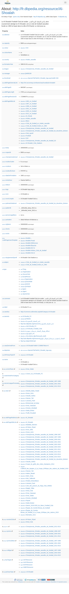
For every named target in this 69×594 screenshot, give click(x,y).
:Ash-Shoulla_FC (28, 326)
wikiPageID (6, 87)
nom (5, 194)
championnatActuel (9, 157)
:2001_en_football (28, 108)
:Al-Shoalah (27, 355)
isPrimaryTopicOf (8, 355)
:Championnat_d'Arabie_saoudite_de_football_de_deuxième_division (44, 131)
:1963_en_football (28, 101)
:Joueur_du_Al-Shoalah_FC (32, 373)
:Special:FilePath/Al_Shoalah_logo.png (36, 350)
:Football (26, 136)
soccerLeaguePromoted (10, 383)
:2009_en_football (28, 111)
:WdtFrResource (27, 567)
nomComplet (8, 198)
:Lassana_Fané (28, 400)
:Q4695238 (26, 73)
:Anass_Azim (27, 393)
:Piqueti (25, 500)
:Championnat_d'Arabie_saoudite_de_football (37, 69)
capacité (6, 152)
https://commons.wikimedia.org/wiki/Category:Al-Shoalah (38, 312)
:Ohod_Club (27, 490)
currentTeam (8, 369)
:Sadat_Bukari (27, 410)
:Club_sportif (27, 133)
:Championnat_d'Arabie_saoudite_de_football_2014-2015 (41, 456)
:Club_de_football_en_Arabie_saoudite (35, 123)
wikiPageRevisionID (9, 96)
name (5, 359)
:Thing (23, 269)
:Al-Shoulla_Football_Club (31, 328)
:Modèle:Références (29, 243)
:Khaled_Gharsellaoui (30, 481)
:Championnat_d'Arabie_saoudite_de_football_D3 (38, 140)
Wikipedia (20, 581)
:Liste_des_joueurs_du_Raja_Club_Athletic (36, 486)
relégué (8, 550)
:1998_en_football (28, 106)
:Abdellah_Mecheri (29, 424)
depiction (6, 350)
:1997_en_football (28, 103)
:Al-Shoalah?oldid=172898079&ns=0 (35, 345)
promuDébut (9, 541)
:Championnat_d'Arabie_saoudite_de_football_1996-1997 (41, 434)
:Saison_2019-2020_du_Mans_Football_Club (37, 505)
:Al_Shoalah (27, 417)
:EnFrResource (26, 565)
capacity (5, 43)
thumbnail (6, 78)
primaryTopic (9, 572)
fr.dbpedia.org (62, 16)
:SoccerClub (25, 274)
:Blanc (25, 121)
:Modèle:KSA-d (28, 253)
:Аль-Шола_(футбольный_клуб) (33, 336)
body (5, 148)
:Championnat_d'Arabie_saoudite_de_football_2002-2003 (41, 444)
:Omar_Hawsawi (28, 405)
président (7, 219)
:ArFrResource (26, 560)
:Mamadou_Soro (28, 515)
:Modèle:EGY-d (28, 248)
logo (5, 189)
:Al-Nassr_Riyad (28, 427)
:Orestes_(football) (29, 408)
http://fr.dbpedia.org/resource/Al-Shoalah (32, 11)
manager (6, 73)
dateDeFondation (9, 175)
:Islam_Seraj (27, 476)
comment (6, 298)
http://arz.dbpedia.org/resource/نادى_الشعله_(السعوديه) (37, 324)
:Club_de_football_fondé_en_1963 (34, 126)
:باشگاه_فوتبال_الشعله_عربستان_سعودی (35, 331)
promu (7, 531)
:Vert (24, 48)
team (6, 391)
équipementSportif (9, 257)
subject (5, 262)
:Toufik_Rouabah (28, 413)
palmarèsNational (9, 203)
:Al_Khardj (26, 116)
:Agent (23, 289)
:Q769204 (26, 319)
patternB (6, 208)
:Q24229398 (26, 281)
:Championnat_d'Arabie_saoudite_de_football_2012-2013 (41, 386)
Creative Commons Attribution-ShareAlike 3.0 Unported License (51, 581)
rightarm (6, 224)
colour (5, 48)
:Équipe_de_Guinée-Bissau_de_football (35, 508)
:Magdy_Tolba (27, 488)
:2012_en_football (28, 113)
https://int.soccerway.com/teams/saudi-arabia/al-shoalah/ (38, 83)
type (4, 269)
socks (5, 233)
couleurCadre (8, 161)
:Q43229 (25, 284)
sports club (16, 16)
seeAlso (5, 312)
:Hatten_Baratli (28, 473)
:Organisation (26, 272)
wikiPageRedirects (10, 417)
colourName (7, 52)
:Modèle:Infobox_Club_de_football (33, 250)
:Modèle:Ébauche (28, 245)
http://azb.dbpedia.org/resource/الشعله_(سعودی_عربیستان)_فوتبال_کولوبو (42, 338)
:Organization (27, 279)
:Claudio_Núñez (28, 396)
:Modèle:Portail (28, 240)
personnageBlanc (9, 215)
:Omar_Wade (27, 369)
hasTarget (7, 560)
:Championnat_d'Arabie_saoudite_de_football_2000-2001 (41, 439)
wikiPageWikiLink (8, 101)
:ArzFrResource (27, 562)
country (5, 59)
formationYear (7, 64)
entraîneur (7, 180)
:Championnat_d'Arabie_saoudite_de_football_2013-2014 (41, 454)
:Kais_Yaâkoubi (28, 478)
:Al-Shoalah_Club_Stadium (31, 143)
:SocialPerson (25, 276)
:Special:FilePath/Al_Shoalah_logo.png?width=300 (39, 78)
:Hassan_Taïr (27, 398)
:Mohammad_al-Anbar (30, 403)
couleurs (6, 166)
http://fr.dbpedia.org (39, 16)
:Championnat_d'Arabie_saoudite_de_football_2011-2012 (41, 449)
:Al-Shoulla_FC (26, 316)
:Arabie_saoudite (28, 59)
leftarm (6, 185)
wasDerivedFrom (8, 345)
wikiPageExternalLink (9, 83)
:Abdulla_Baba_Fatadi (30, 391)
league (5, 69)
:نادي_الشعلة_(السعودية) (30, 321)
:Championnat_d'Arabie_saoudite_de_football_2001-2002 (41, 384)
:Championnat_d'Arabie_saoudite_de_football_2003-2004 (41, 447)
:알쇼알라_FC (27, 333)
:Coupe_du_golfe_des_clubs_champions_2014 (37, 464)
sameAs (5, 316)
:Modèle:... (26, 238)
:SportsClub (25, 294)
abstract (5, 34)
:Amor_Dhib (27, 429)
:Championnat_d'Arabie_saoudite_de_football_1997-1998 (41, 381)
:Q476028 (26, 286)
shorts (6, 229)
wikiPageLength (8, 92)
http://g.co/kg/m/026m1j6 (28, 341)
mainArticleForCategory (10, 375)
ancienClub (9, 519)
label (4, 307)
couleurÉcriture (8, 171)
